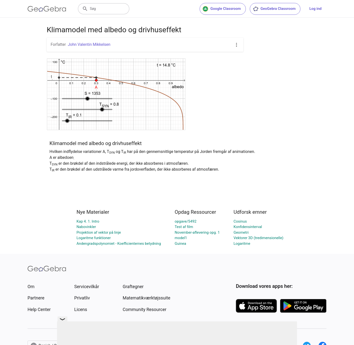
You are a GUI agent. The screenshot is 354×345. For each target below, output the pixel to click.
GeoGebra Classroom (274, 9)
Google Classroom (222, 9)
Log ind (315, 8)
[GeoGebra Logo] (47, 9)
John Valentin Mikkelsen (89, 44)
